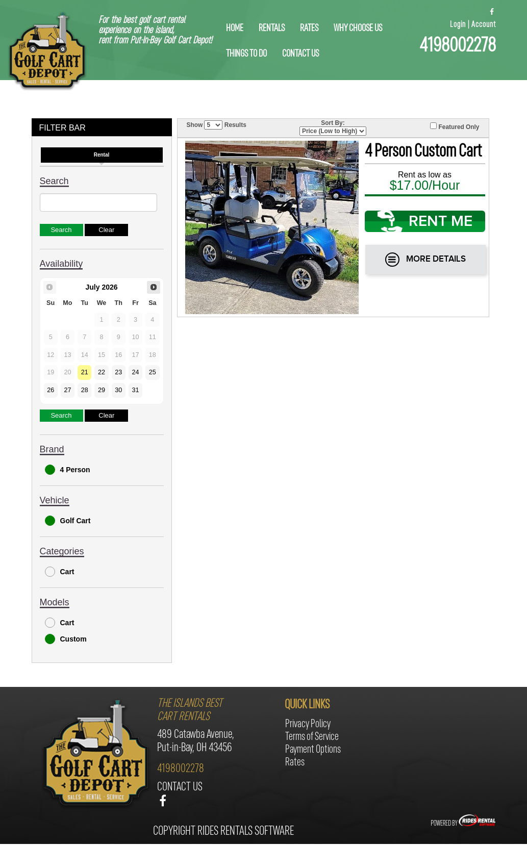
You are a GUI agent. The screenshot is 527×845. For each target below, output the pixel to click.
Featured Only (454, 126)
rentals (272, 28)
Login (458, 24)
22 (101, 372)
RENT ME (425, 221)
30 (118, 390)
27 (67, 390)
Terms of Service (312, 737)
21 (84, 372)
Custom (66, 639)
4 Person (67, 470)
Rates (309, 28)
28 (84, 390)
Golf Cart (68, 521)
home (234, 28)
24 (135, 372)
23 (118, 372)
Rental (102, 155)
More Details (425, 259)
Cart (59, 572)
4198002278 (457, 46)
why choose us (358, 28)
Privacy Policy (308, 724)
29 (101, 390)
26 (50, 390)
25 (152, 372)
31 (135, 390)
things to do (246, 54)
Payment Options (313, 750)
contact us (300, 54)
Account (483, 24)
